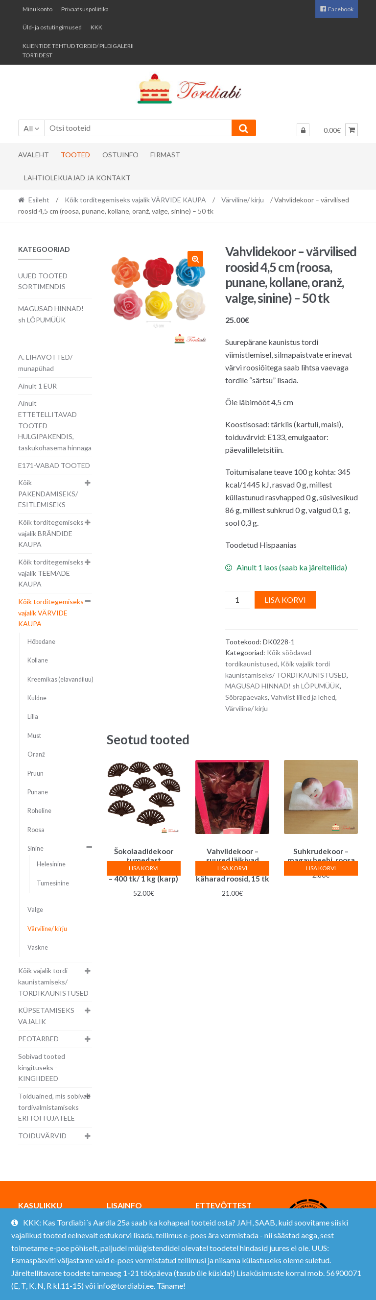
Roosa (36, 830)
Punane (37, 792)
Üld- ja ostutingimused (52, 27)
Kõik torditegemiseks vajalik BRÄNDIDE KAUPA (51, 533)
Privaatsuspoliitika (85, 9)
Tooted (75, 154)
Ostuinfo (120, 154)
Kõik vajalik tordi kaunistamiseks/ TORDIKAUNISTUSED (53, 981)
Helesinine (51, 864)
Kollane (37, 660)
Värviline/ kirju (242, 200)
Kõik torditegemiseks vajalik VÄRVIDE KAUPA (135, 200)
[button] (195, 259)
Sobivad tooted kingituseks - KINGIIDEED (41, 1067)
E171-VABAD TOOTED (54, 465)
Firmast (165, 154)
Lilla (32, 716)
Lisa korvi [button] (144, 868)
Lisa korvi (285, 599)
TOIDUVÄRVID (42, 1135)
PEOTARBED (38, 1038)
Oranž (36, 754)
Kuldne (37, 698)
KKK (96, 27)
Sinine (35, 848)
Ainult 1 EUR (37, 386)
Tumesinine (53, 883)
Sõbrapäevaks (246, 697)
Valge (35, 909)
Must (34, 735)
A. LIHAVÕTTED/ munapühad (45, 362)
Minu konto (37, 9)
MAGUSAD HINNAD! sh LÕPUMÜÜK (282, 686)
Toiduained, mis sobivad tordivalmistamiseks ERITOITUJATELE (54, 1107)
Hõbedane (41, 641)
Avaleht (33, 154)
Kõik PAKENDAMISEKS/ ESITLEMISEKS (48, 493)
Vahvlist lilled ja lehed (303, 697)
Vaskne (37, 947)
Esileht (38, 200)
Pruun (35, 773)
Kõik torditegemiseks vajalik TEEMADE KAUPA (51, 573)
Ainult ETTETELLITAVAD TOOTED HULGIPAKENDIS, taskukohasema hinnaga (55, 425)
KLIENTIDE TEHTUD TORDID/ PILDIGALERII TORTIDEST (78, 50)
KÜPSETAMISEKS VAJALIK (46, 1016)
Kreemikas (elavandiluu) (60, 679)
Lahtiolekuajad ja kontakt (77, 177)
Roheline (39, 810)
